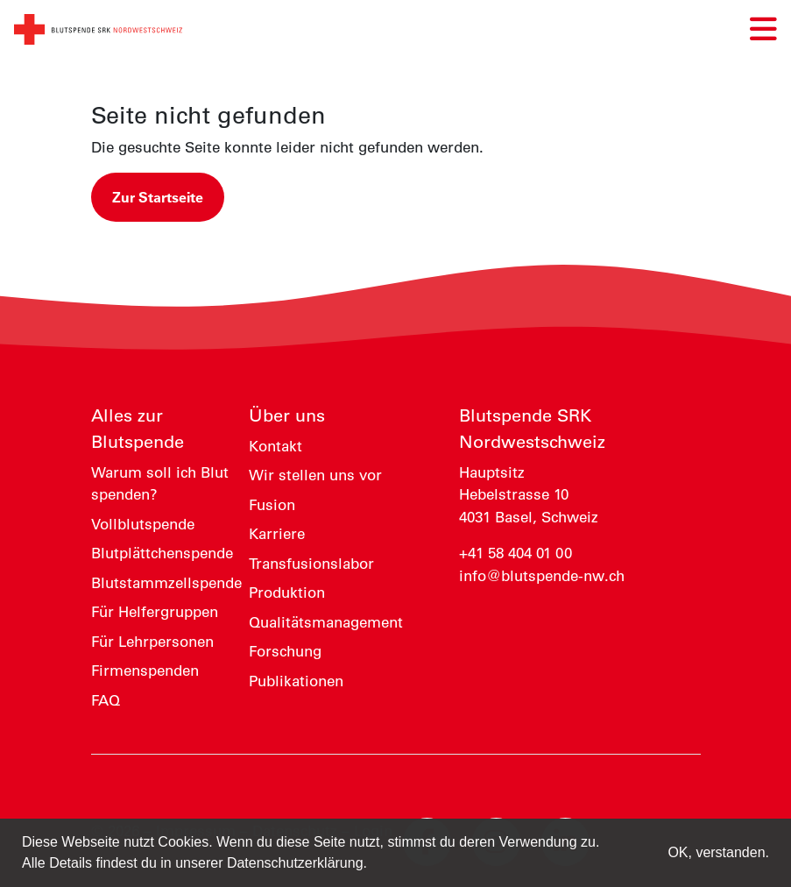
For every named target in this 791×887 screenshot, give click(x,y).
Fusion (272, 505)
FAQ (105, 700)
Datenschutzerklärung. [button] (297, 862)
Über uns (287, 415)
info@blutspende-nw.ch (542, 576)
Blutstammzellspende (166, 583)
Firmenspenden (145, 670)
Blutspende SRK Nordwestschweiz (532, 428)
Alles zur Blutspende (137, 428)
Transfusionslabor (311, 563)
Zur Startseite (157, 197)
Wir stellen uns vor (315, 475)
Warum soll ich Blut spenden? (160, 484)
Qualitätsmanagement (326, 622)
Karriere (277, 534)
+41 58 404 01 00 (515, 553)
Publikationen (296, 681)
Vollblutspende (142, 524)
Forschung (285, 651)
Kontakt (275, 446)
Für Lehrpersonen (152, 641)
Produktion (287, 592)
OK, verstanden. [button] (718, 852)
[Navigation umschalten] (763, 29)
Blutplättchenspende (162, 553)
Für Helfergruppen (154, 612)
